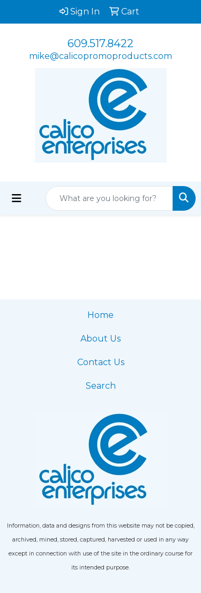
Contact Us (100, 362)
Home (100, 315)
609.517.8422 (100, 43)
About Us (100, 338)
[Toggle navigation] (16, 198)
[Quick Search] (109, 198)
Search (101, 386)
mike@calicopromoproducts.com (100, 56)
